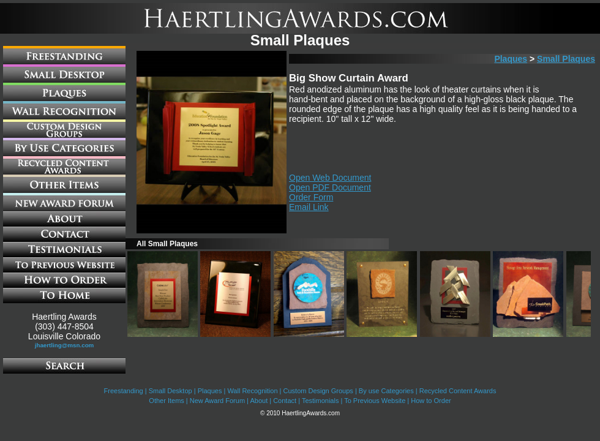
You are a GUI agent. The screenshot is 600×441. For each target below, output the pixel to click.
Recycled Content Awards (458, 390)
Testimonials (320, 400)
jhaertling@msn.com (64, 345)
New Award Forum (217, 400)
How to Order (431, 400)
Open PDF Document (330, 187)
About (259, 400)
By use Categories (386, 390)
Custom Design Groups (318, 390)
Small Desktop (170, 390)
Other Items (166, 400)
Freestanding (123, 390)
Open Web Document (330, 178)
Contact (284, 400)
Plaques (510, 59)
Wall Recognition (252, 390)
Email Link (309, 207)
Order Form (311, 197)
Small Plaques (566, 59)
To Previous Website (374, 400)
